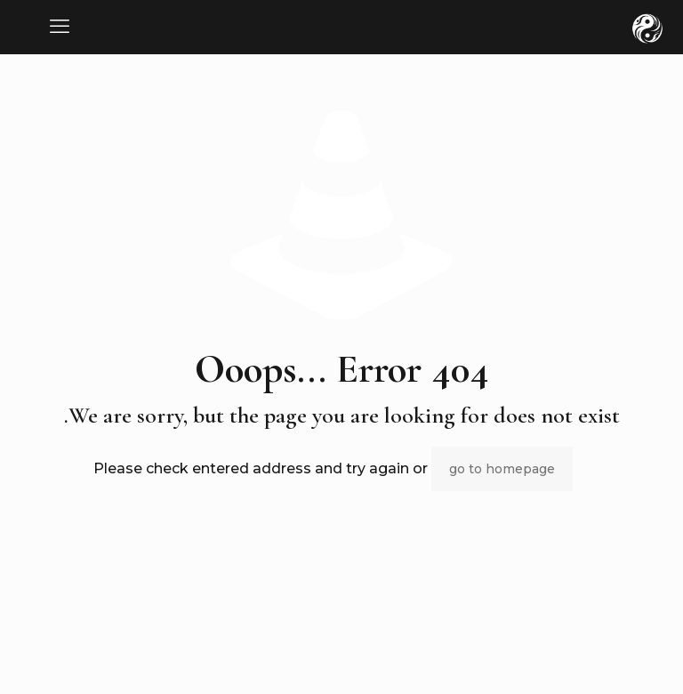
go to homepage (502, 469)
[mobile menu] (59, 27)
